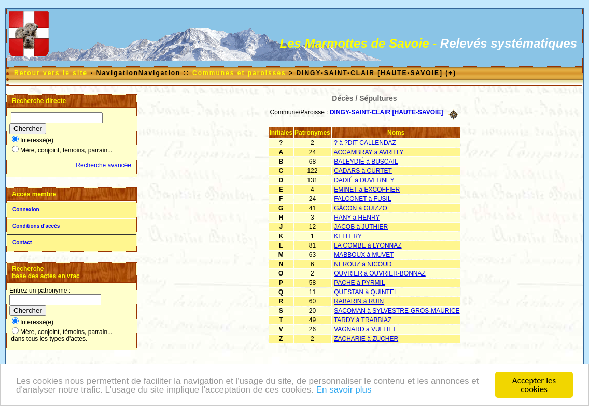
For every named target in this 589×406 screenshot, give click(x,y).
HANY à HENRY (357, 217)
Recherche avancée (103, 165)
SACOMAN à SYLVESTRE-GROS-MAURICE (396, 310)
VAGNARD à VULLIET (365, 329)
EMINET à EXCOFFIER (367, 189)
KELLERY (348, 236)
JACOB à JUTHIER (361, 226)
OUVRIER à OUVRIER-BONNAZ (380, 273)
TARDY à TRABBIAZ (362, 320)
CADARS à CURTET (363, 171)
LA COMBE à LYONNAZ (367, 245)
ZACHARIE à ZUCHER (366, 338)
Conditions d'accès (36, 226)
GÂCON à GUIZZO (360, 208)
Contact (22, 242)
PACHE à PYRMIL (359, 282)
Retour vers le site (51, 73)
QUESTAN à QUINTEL (365, 292)
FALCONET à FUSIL (362, 198)
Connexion (25, 209)
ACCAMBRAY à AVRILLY (368, 152)
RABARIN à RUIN (359, 301)
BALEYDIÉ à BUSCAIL (366, 161)
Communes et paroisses (239, 73)
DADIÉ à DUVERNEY (364, 180)
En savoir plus (344, 391)
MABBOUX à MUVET (364, 254)
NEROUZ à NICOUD (362, 264)
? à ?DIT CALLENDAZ (365, 143)
